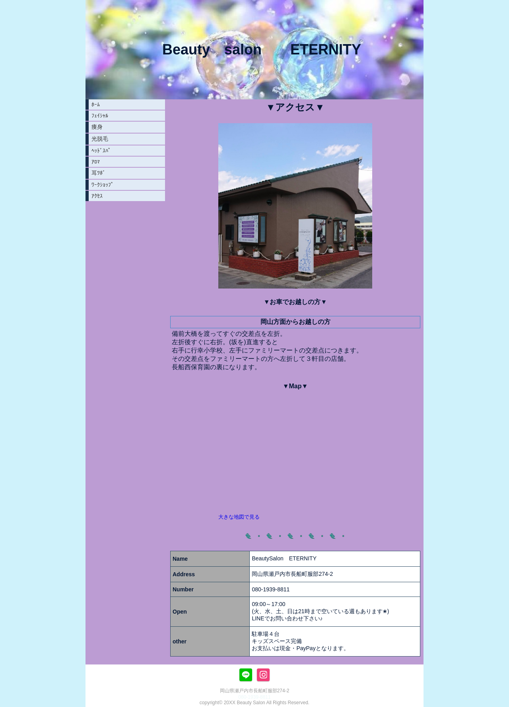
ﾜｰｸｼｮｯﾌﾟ (102, 185)
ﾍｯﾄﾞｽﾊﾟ (101, 150)
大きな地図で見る (239, 517)
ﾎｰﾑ (95, 104)
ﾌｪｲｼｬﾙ (99, 115)
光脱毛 (99, 139)
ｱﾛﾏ (95, 162)
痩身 (97, 127)
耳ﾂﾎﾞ (98, 173)
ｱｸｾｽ (97, 196)
